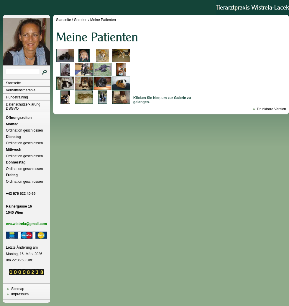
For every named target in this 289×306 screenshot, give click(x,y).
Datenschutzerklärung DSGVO (23, 106)
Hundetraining (17, 97)
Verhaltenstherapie (20, 90)
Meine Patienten (103, 20)
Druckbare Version (271, 109)
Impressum (20, 294)
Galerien (80, 20)
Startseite (13, 83)
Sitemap (17, 289)
